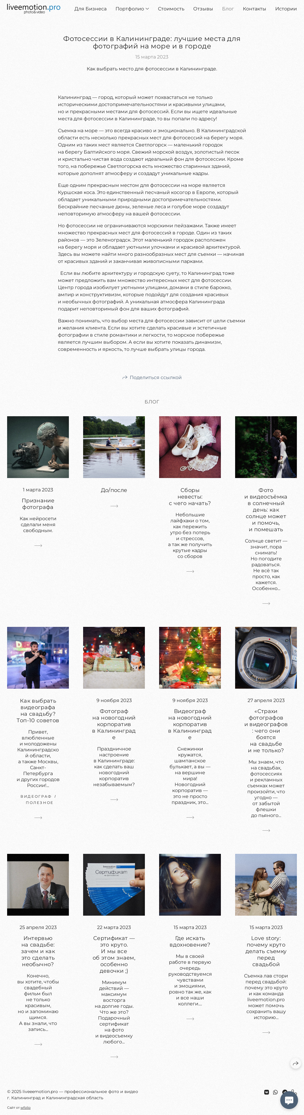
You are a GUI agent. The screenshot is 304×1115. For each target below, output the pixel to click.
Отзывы (203, 9)
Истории (286, 9)
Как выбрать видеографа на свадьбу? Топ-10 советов (38, 711)
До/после (114, 490)
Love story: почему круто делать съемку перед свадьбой (266, 951)
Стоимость (171, 9)
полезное (40, 802)
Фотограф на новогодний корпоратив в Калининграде (114, 724)
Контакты (254, 9)
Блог (228, 9)
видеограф (36, 796)
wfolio (25, 1107)
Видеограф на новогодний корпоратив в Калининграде (190, 724)
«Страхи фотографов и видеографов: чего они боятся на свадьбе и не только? (266, 731)
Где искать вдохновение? (190, 941)
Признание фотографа (38, 503)
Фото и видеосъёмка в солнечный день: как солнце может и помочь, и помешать (266, 510)
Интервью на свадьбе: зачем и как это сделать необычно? (38, 951)
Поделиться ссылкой (156, 377)
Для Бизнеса (91, 9)
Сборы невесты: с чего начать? (190, 497)
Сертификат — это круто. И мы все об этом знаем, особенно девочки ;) (114, 954)
